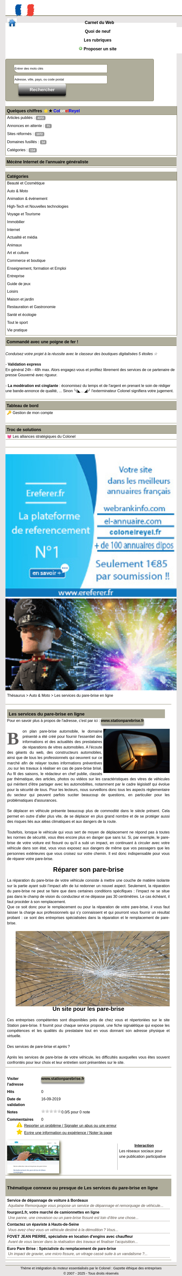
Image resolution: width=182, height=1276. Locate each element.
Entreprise (15, 276)
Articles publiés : (26, 118)
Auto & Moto (17, 191)
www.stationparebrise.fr (122, 721)
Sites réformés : (25, 134)
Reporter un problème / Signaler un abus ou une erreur (70, 1126)
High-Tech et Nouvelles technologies (37, 206)
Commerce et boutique (26, 261)
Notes (12, 1112)
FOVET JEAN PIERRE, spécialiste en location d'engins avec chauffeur (70, 1236)
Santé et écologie (21, 315)
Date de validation (16, 1102)
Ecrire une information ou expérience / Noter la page (68, 1133)
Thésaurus (16, 695)
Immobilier (16, 222)
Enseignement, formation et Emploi (36, 268)
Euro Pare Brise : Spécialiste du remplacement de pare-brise (61, 1249)
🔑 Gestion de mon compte (30, 413)
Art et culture (18, 253)
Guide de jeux (19, 284)
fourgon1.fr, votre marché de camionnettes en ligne (53, 1212)
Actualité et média (22, 237)
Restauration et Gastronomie (31, 307)
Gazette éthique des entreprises (137, 1268)
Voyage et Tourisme (23, 214)
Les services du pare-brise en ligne (83, 695)
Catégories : (22, 150)
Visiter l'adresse (15, 1081)
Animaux (14, 245)
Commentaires (20, 1119)
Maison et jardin (20, 299)
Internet (13, 230)
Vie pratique (17, 330)
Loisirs (12, 291)
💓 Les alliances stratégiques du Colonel (41, 436)
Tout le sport (17, 322)
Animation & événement (27, 199)
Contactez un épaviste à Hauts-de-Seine (43, 1224)
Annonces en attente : (29, 126)
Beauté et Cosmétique (26, 183)
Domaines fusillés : (26, 142)
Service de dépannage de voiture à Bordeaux (47, 1200)
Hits (10, 1092)
